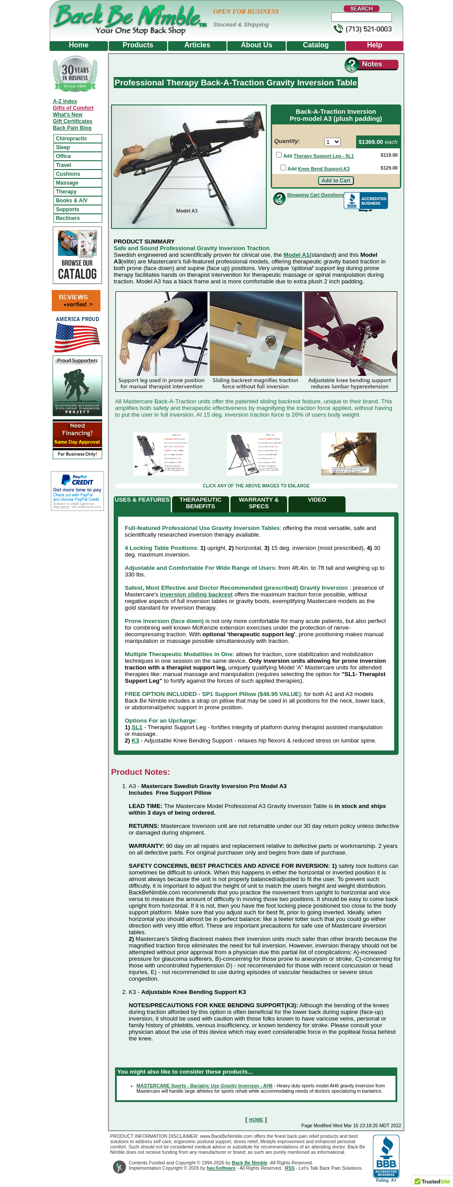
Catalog (316, 45)
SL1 (137, 727)
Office (63, 156)
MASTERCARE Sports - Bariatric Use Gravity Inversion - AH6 (205, 1085)
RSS (290, 1168)
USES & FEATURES (142, 499)
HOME (256, 1119)
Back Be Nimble (250, 1162)
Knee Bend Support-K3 (324, 168)
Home (78, 45)
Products (138, 45)
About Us (256, 45)
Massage (67, 183)
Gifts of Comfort (73, 108)
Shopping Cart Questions (315, 194)
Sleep (63, 147)
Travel (63, 165)
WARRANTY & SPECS (259, 503)
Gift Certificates (72, 121)
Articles (197, 45)
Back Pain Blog (72, 128)
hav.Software (221, 1168)
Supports (67, 209)
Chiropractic (71, 138)
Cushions (68, 174)
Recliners (68, 218)
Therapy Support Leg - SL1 (324, 156)
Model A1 (297, 254)
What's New (67, 115)
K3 (135, 740)
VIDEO (317, 499)
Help (375, 45)
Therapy (66, 192)
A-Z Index (65, 101)
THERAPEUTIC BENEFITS (201, 503)
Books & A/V (72, 200)
